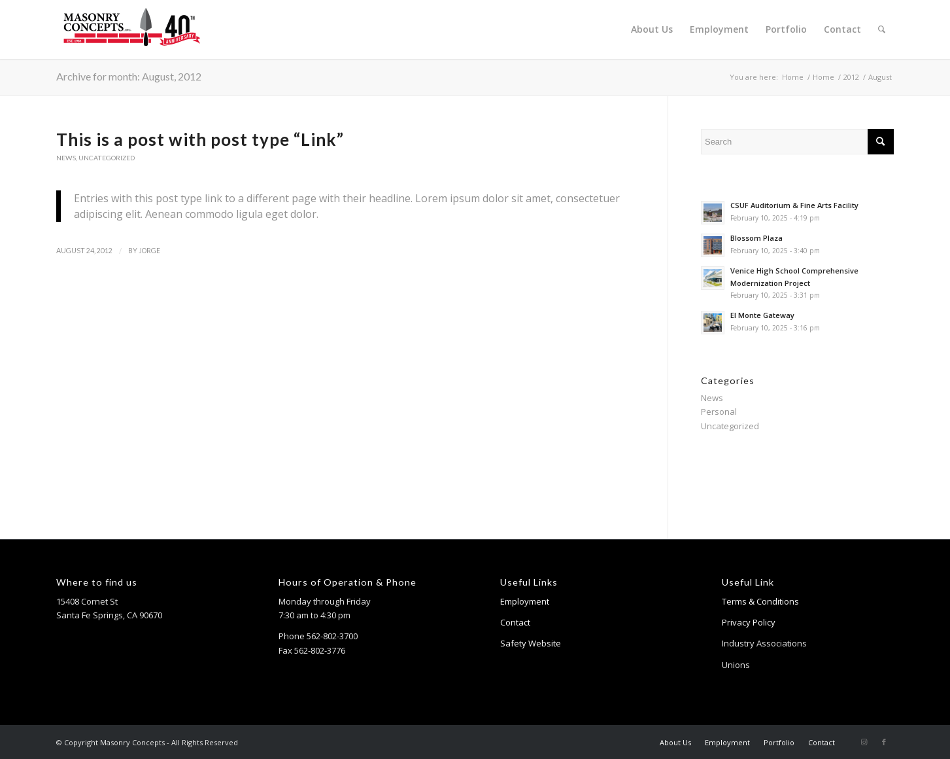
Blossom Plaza (756, 238)
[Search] (882, 29)
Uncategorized (106, 158)
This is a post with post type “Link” (200, 139)
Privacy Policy (748, 622)
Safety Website (530, 643)
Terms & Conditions (760, 601)
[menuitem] (651, 29)
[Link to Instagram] (864, 742)
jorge (149, 251)
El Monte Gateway (762, 315)
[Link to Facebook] (884, 742)
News (66, 158)
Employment (524, 601)
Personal (719, 411)
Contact (515, 622)
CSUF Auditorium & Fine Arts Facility (794, 205)
